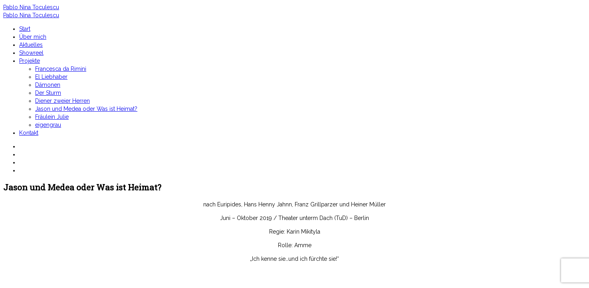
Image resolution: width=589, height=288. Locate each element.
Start (24, 29)
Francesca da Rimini (60, 69)
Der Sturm (48, 93)
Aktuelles (31, 45)
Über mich (32, 37)
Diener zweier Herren (62, 101)
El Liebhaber (51, 77)
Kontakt (28, 133)
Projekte (29, 61)
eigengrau (48, 125)
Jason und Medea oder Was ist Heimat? (86, 109)
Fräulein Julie (52, 117)
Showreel (31, 53)
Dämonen (47, 85)
